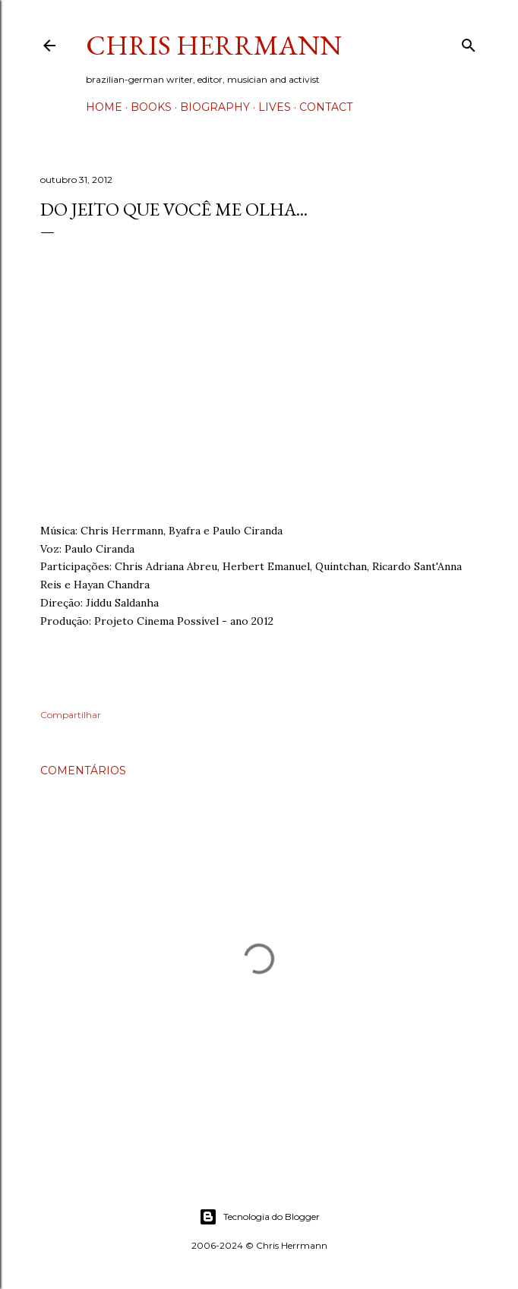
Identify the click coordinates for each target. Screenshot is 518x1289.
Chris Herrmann (214, 45)
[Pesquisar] (469, 42)
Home (104, 107)
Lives (274, 107)
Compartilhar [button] (70, 714)
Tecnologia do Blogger (259, 1217)
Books (151, 107)
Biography (215, 107)
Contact (325, 107)
